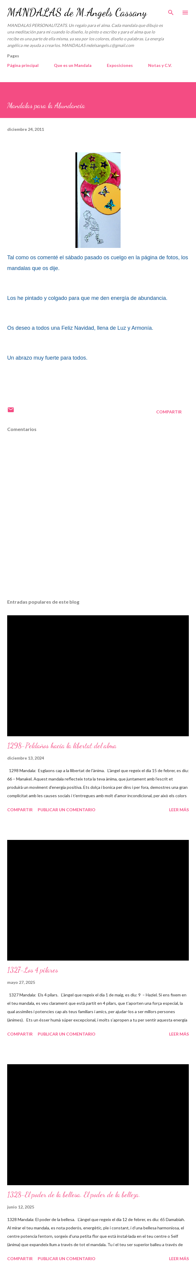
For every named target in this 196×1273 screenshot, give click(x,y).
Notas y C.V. (160, 65)
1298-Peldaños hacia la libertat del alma (61, 745)
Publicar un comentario (66, 809)
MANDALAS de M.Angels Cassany (77, 12)
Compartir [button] (169, 411)
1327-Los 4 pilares (32, 970)
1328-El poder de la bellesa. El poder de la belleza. (73, 1194)
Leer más (179, 809)
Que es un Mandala (73, 65)
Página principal (23, 65)
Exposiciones (120, 65)
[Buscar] (170, 10)
